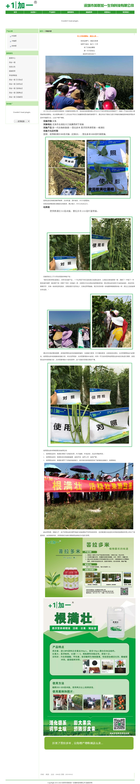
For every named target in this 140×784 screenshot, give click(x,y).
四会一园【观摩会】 (16, 93)
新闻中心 (12, 58)
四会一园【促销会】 (16, 88)
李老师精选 (13, 75)
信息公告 (12, 67)
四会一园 (12, 62)
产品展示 (52, 12)
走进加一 (34, 12)
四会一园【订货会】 (16, 80)
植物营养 (89, 12)
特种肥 (12, 46)
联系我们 (126, 12)
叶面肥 (12, 36)
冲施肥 (12, 41)
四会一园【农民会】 (16, 84)
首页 (15, 12)
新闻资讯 (70, 12)
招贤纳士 (107, 12)
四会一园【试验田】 (16, 97)
